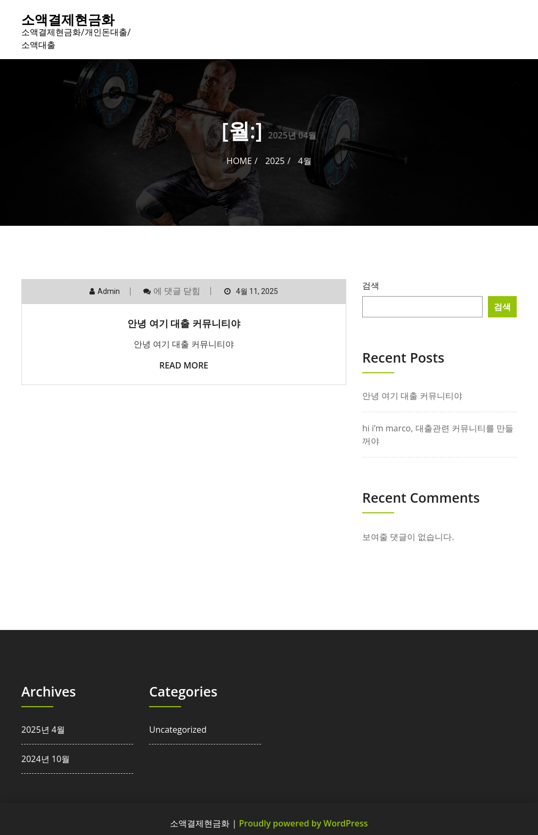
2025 (275, 161)
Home (239, 161)
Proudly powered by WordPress (303, 823)
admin (108, 291)
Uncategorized (178, 729)
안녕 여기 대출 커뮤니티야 (183, 323)
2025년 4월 (43, 729)
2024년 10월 (45, 759)
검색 (370, 285)
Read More (183, 365)
